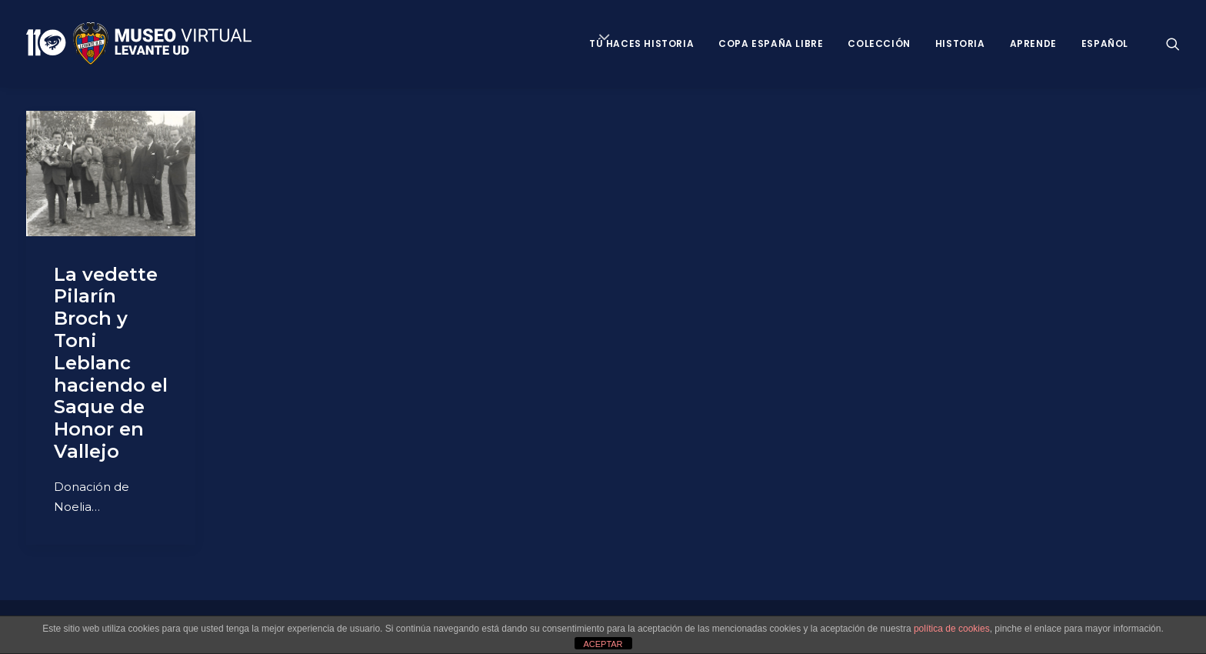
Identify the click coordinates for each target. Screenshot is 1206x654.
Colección (879, 43)
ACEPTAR (602, 644)
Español (1104, 43)
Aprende (1033, 43)
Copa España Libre (770, 43)
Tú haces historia (641, 43)
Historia (960, 43)
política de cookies (952, 628)
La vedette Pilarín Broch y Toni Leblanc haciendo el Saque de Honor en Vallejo (111, 362)
